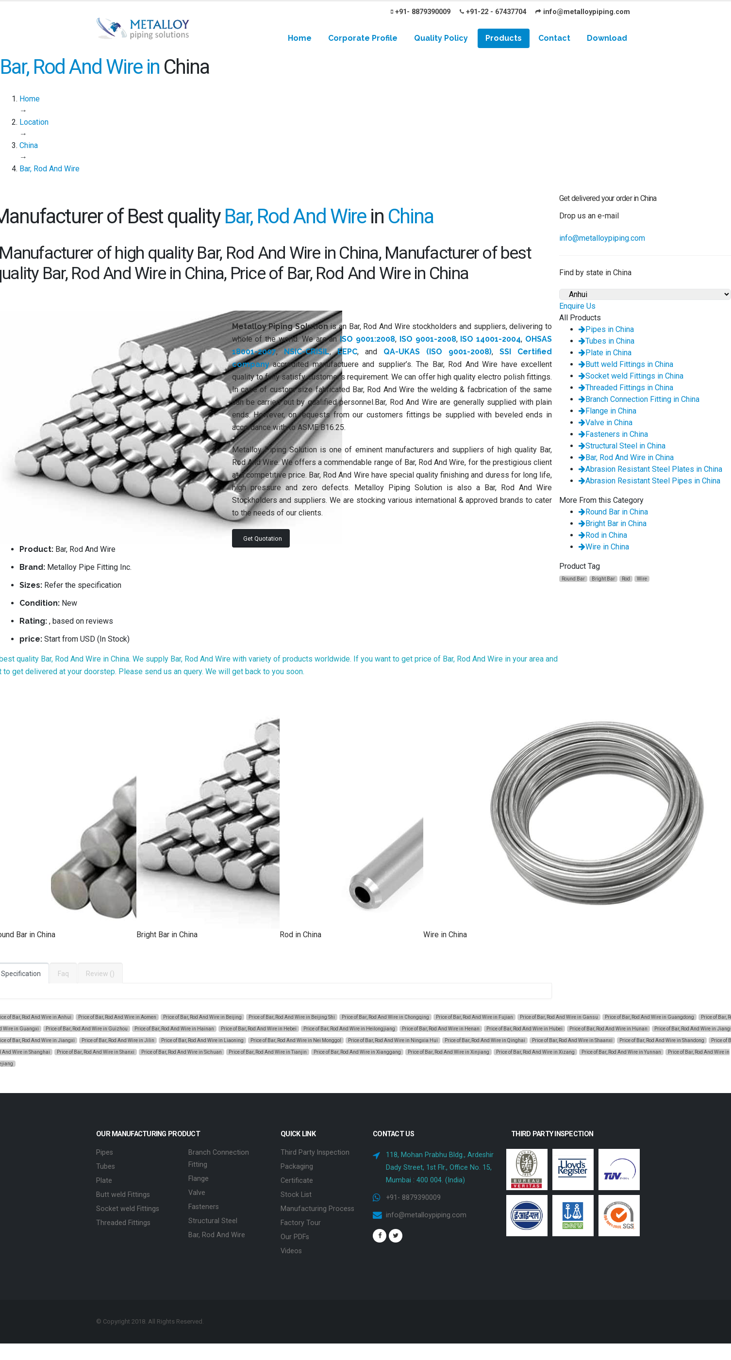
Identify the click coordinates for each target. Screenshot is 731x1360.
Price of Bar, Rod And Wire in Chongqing (385, 1017)
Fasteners (203, 1204)
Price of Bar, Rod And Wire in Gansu (559, 1017)
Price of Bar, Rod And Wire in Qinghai (485, 1040)
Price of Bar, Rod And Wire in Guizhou (87, 1028)
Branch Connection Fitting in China (639, 399)
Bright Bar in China (613, 523)
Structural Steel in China (622, 445)
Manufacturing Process (317, 1206)
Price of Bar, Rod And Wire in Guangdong (649, 1017)
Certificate (297, 1179)
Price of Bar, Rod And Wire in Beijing (202, 1017)
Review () (100, 974)
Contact (554, 38)
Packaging (297, 1165)
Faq (63, 974)
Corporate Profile (363, 38)
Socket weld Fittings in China (631, 376)
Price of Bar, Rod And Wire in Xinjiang (448, 1052)
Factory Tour (301, 1220)
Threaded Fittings (123, 1220)
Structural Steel (212, 1218)
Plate (104, 1179)
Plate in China (605, 352)
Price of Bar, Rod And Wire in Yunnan (621, 1052)
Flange (198, 1177)
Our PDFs (295, 1233)
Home (300, 38)
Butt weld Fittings (123, 1193)
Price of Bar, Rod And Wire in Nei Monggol (295, 1040)
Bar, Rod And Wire (216, 1231)
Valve (196, 1191)
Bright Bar (603, 578)
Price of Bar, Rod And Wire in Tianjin (268, 1052)
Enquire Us (577, 306)
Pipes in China (606, 329)
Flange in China (607, 410)
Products (503, 38)
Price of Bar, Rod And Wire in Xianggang (357, 1052)
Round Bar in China (613, 511)
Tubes (105, 1165)
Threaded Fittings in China (626, 387)
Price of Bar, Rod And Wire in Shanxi (95, 1052)
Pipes (104, 1152)
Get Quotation (262, 538)
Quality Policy (441, 38)
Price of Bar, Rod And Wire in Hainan (174, 1028)
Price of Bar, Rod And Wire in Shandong (661, 1040)
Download (607, 38)
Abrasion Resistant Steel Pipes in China (649, 480)
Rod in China (603, 535)
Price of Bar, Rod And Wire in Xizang (535, 1052)
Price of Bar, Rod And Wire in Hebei (259, 1028)
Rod (626, 578)
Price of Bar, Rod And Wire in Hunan (608, 1028)
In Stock (113, 639)
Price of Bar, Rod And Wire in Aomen (117, 1017)
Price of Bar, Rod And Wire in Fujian (474, 1017)
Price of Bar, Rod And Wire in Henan (441, 1028)
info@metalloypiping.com (582, 12)
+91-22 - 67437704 (493, 12)
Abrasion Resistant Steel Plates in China (650, 469)
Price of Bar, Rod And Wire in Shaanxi (572, 1040)
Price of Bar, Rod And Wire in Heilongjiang (349, 1028)
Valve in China (605, 422)
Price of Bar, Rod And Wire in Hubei (524, 1028)
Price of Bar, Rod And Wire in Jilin (118, 1040)
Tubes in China (606, 341)
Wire (642, 578)
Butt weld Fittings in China (626, 364)
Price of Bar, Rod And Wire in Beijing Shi (292, 1017)
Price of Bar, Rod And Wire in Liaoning (202, 1040)
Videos (291, 1247)
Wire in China (604, 546)
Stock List (296, 1193)
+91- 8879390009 (420, 12)
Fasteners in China (613, 434)
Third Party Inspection (315, 1152)
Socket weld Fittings (127, 1206)
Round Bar (573, 578)
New (69, 603)
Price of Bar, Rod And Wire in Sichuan (181, 1052)
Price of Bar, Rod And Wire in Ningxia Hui (393, 1040)
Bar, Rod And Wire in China (626, 457)
